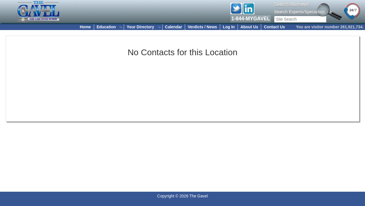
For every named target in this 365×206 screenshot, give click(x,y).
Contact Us (274, 27)
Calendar (173, 27)
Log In (229, 27)
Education (106, 27)
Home (85, 27)
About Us (249, 27)
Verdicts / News (202, 27)
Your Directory (140, 27)
